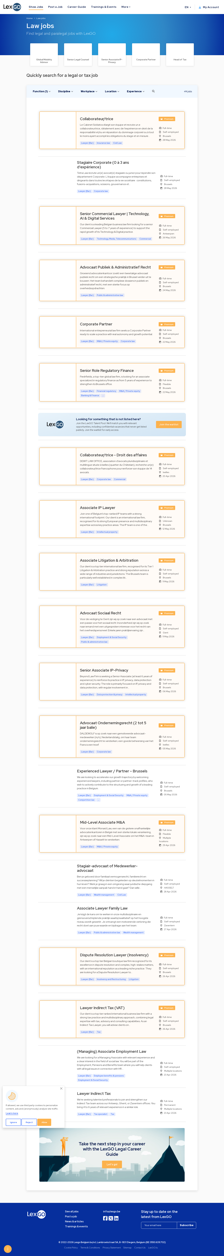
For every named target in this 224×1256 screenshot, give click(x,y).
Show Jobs (36, 7)
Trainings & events (76, 1226)
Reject (29, 1122)
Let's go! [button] (112, 1164)
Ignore (13, 1122)
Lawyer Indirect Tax (94, 1093)
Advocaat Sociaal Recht (100, 613)
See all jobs (72, 1211)
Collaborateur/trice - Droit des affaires (113, 455)
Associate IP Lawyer (97, 507)
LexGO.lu (153, 1247)
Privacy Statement (112, 1247)
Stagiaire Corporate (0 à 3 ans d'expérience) (103, 164)
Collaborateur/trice (96, 118)
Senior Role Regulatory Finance (107, 370)
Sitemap (127, 1247)
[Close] (61, 1088)
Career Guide (77, 7)
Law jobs (41, 18)
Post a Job (55, 7)
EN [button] (187, 7)
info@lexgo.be (111, 1211)
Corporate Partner (96, 324)
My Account (209, 7)
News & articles (74, 1221)
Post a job (71, 1216)
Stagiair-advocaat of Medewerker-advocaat (107, 868)
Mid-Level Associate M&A (102, 822)
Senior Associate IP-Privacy (104, 670)
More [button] (124, 7)
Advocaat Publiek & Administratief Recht (115, 267)
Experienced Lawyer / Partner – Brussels (112, 771)
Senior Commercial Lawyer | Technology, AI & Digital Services (114, 216)
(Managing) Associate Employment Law (111, 1051)
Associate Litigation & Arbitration (109, 560)
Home (29, 18)
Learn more (12, 1113)
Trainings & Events (104, 7)
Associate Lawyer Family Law (102, 908)
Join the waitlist (168, 424)
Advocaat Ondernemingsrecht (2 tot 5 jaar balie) (113, 725)
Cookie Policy (71, 1247)
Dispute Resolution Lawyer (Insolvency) (114, 955)
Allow (44, 1122)
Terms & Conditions (90, 1247)
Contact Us (139, 1247)
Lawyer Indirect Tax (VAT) (102, 1007)
